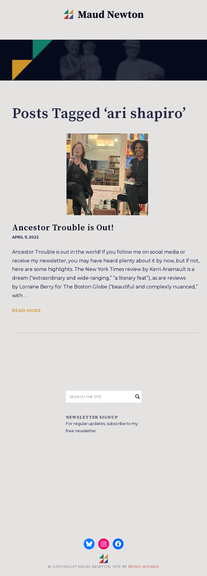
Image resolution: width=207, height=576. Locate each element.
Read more (26, 310)
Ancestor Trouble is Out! (63, 227)
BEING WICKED (143, 566)
